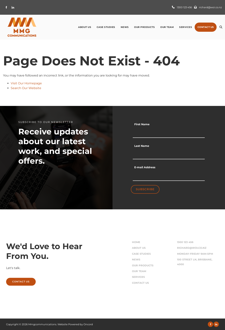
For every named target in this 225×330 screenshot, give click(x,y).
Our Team (167, 27)
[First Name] (169, 133)
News (125, 27)
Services (185, 27)
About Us (84, 27)
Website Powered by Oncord (75, 324)
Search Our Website (26, 88)
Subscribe (145, 189)
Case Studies (106, 27)
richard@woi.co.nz (191, 247)
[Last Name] (169, 154)
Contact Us (205, 27)
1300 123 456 (185, 242)
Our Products (144, 27)
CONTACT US (14, 280)
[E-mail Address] (169, 176)
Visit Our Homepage (26, 83)
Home (136, 242)
